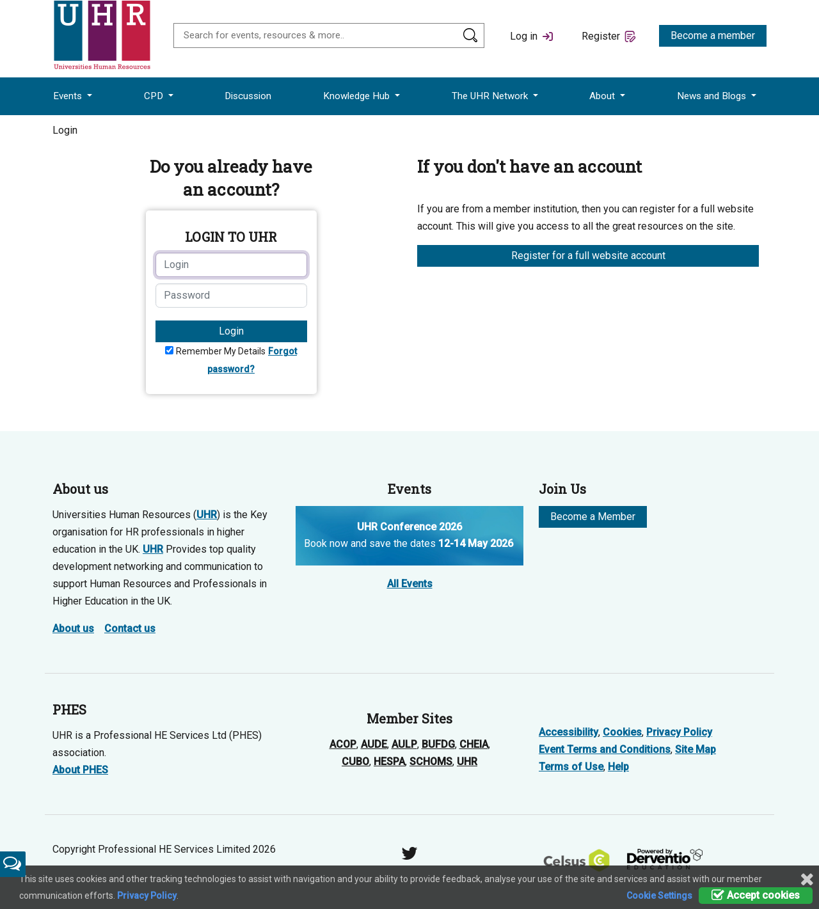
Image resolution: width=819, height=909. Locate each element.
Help (618, 767)
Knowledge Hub (357, 96)
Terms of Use (571, 767)
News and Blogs (713, 96)
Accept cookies (756, 895)
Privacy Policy (679, 732)
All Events (410, 584)
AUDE (374, 744)
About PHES (80, 770)
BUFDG (438, 744)
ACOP (343, 744)
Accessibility (568, 732)
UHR (206, 515)
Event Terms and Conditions (605, 749)
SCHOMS (431, 761)
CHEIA (473, 744)
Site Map (695, 749)
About (603, 96)
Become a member (713, 35)
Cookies (622, 732)
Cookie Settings (659, 895)
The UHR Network (491, 96)
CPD (155, 96)
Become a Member (592, 516)
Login (231, 331)
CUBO (355, 761)
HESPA (389, 761)
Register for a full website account (588, 255)
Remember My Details (221, 351)
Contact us (129, 628)
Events (68, 96)
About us (73, 628)
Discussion (248, 96)
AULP (404, 744)
